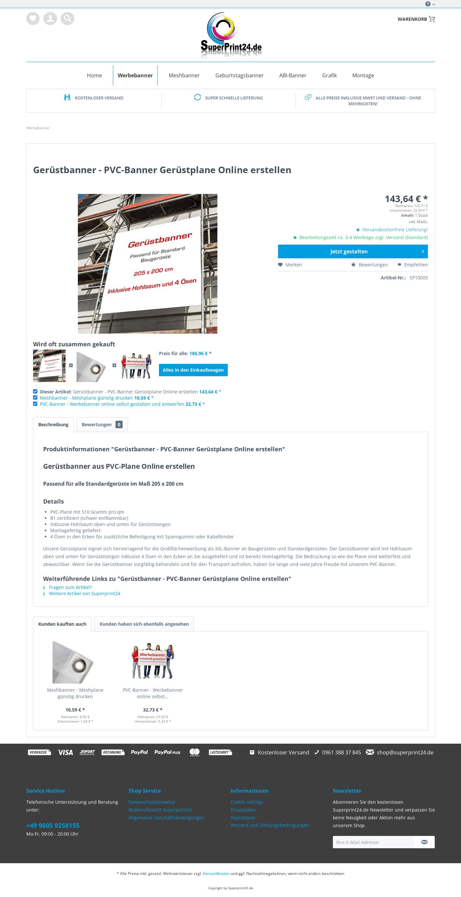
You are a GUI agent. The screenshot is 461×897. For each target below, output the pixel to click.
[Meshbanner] (184, 75)
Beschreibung (53, 424)
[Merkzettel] (33, 18)
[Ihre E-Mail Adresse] (374, 842)
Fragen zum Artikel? (67, 587)
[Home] (94, 75)
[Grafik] (329, 75)
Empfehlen (412, 265)
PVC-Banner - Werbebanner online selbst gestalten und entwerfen (112, 404)
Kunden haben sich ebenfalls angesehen (144, 624)
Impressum (243, 817)
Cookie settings (247, 802)
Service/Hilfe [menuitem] (428, 3)
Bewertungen (370, 265)
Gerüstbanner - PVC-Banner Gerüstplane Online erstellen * (130, 392)
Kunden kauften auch (62, 624)
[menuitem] (33, 18)
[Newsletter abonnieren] (424, 842)
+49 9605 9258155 (52, 825)
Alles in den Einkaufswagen (193, 370)
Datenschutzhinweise (151, 802)
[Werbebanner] (135, 75)
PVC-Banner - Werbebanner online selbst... (153, 693)
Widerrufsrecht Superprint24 (160, 810)
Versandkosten (216, 873)
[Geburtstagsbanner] (239, 75)
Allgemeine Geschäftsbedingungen (166, 817)
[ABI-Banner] (293, 75)
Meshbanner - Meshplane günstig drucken (86, 398)
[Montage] (363, 75)
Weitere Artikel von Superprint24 (81, 593)
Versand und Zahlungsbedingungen (270, 825)
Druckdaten (243, 810)
